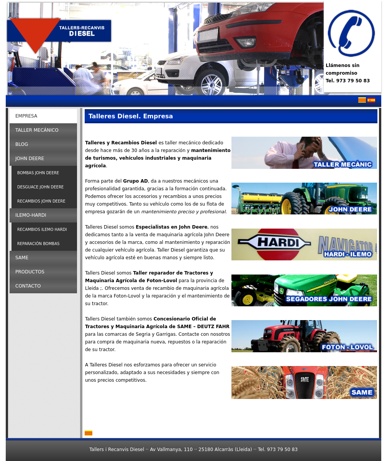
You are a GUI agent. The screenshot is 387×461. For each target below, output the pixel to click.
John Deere (29, 158)
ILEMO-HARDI (30, 215)
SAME (21, 257)
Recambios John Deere (41, 201)
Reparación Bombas (38, 244)
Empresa (26, 116)
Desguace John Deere (40, 187)
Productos (29, 272)
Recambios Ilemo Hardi (42, 229)
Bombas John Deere (38, 173)
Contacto (28, 286)
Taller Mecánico (37, 130)
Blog (21, 144)
